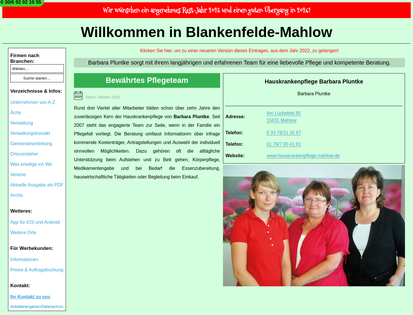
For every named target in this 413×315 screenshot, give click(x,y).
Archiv (16, 195)
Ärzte (15, 112)
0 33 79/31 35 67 (284, 132)
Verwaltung (21, 122)
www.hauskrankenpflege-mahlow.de (303, 155)
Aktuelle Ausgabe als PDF (36, 184)
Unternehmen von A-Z (32, 102)
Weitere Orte (23, 232)
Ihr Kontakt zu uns (30, 296)
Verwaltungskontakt (30, 133)
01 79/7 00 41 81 (284, 144)
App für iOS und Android (35, 222)
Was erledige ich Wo (31, 164)
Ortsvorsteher (24, 153)
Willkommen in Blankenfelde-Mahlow (206, 32)
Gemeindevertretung (31, 143)
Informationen (24, 259)
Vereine (18, 174)
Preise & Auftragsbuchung (36, 269)
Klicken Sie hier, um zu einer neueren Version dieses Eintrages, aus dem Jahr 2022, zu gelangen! (239, 50)
